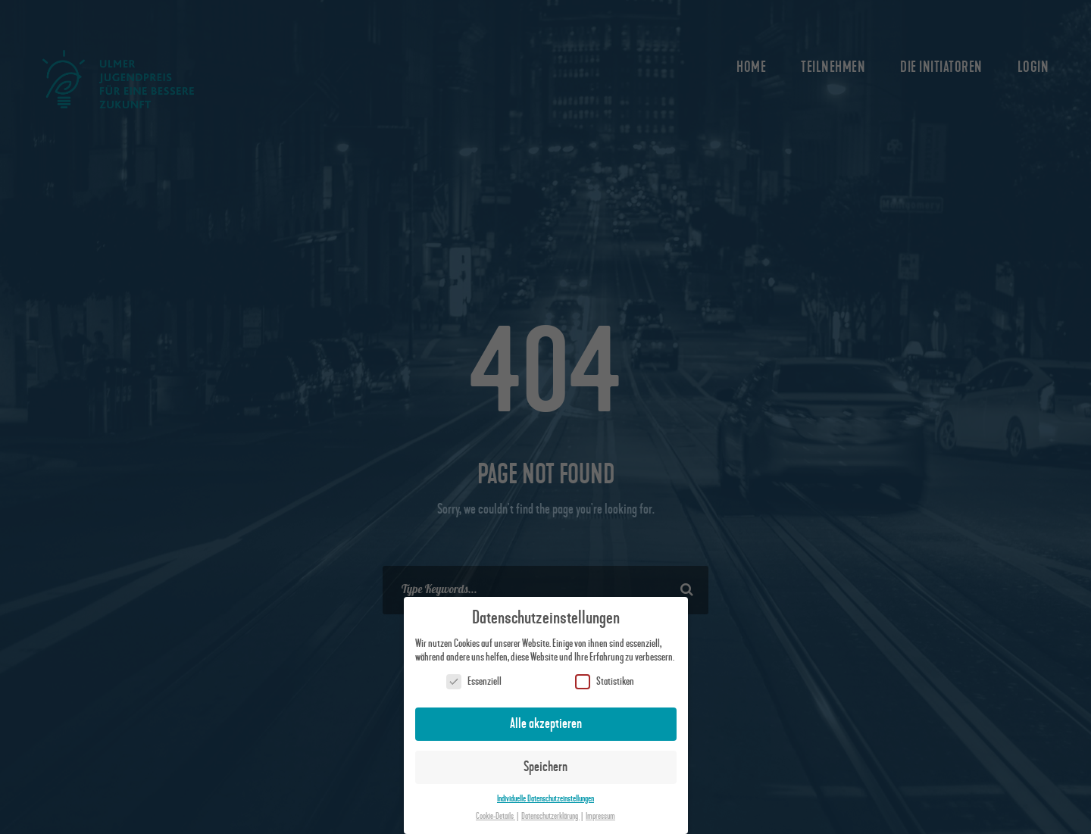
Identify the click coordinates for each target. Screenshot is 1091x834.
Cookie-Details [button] (495, 816)
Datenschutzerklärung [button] (550, 816)
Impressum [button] (600, 816)
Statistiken (604, 681)
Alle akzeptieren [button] (546, 723)
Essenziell (474, 681)
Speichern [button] (545, 766)
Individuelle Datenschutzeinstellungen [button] (545, 799)
